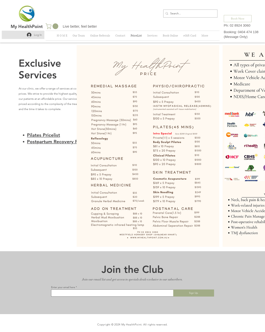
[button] (53, 26)
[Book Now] (238, 18)
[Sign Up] (193, 293)
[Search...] (190, 13)
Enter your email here (63, 287)
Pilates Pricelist (43, 135)
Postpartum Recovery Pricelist (59, 141)
